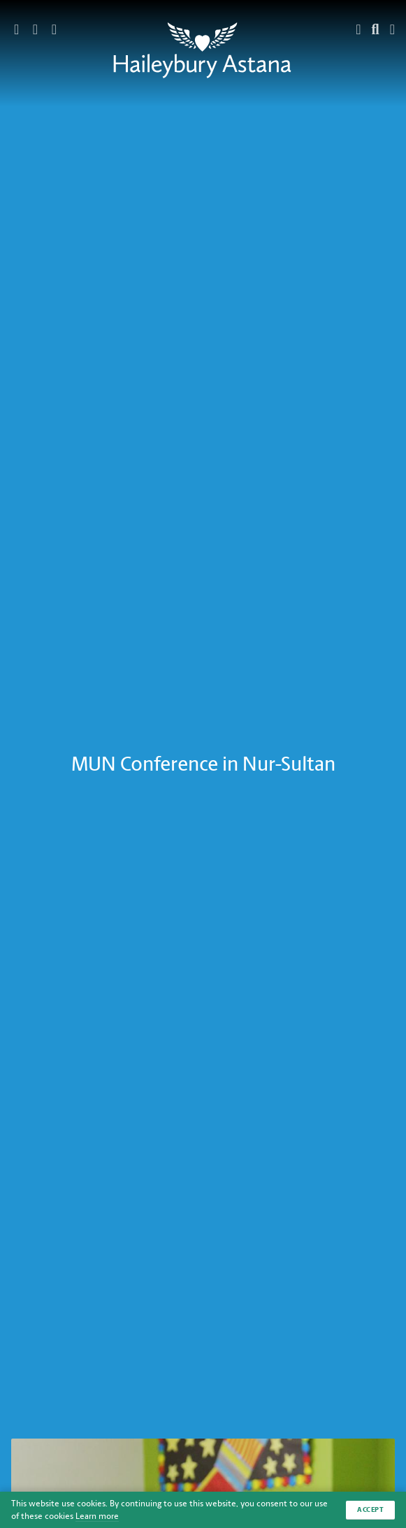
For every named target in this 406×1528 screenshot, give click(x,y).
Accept (370, 1509)
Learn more (97, 1516)
